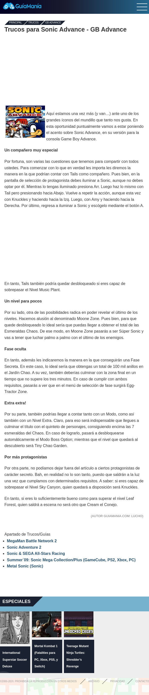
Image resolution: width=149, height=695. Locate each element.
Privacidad (117, 681)
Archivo (94, 681)
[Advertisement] (74, 68)
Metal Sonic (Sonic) (25, 566)
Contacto (142, 681)
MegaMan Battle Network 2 (32, 541)
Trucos (33, 23)
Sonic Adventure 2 (24, 547)
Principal (15, 23)
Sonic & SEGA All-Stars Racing (36, 553)
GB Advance (53, 23)
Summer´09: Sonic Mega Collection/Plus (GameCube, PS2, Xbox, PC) (71, 560)
